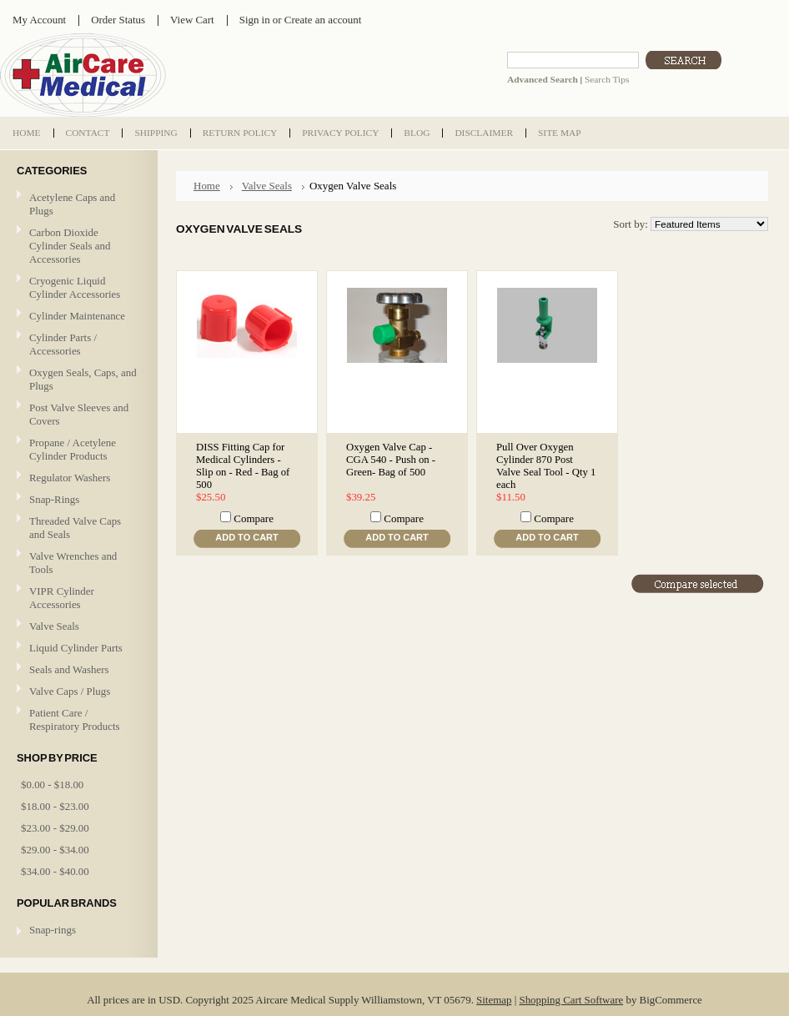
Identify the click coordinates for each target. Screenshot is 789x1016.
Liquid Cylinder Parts (76, 647)
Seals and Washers (69, 669)
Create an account (322, 19)
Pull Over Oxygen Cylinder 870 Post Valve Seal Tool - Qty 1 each (546, 465)
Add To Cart (246, 537)
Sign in (254, 19)
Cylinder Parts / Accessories (63, 344)
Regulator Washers (69, 477)
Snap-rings (52, 929)
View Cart (192, 19)
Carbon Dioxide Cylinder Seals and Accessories (70, 245)
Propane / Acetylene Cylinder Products (72, 449)
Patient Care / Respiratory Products (77, 719)
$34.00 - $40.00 (55, 871)
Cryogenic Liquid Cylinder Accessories (74, 287)
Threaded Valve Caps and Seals (75, 528)
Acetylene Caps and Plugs (72, 204)
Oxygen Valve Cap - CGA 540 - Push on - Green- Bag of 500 (390, 459)
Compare (254, 518)
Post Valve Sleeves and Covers (78, 414)
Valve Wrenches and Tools (73, 563)
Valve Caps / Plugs (77, 692)
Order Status (118, 19)
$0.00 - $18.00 (52, 784)
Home (206, 185)
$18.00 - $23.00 (55, 806)
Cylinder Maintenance (77, 315)
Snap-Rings (54, 499)
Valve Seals (77, 627)
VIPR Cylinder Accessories (61, 598)
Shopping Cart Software (571, 999)
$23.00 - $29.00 (55, 828)
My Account (39, 19)
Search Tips (607, 79)
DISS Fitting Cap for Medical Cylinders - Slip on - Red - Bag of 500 (242, 465)
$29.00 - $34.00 (55, 849)
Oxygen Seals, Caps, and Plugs (83, 379)
